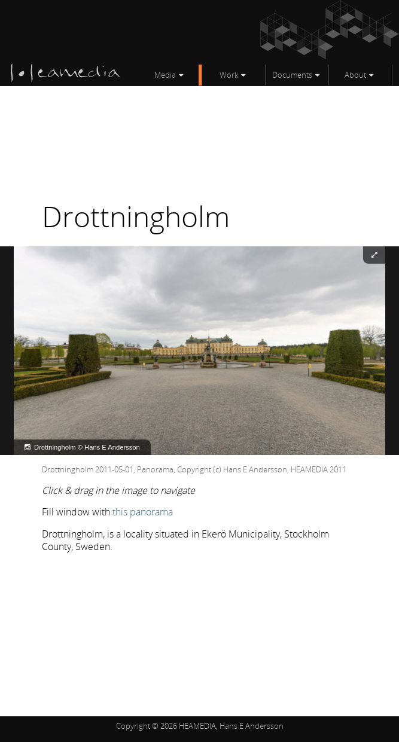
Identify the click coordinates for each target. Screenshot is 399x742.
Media (165, 74)
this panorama (142, 511)
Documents (292, 74)
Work (229, 74)
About (355, 74)
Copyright (133, 725)
